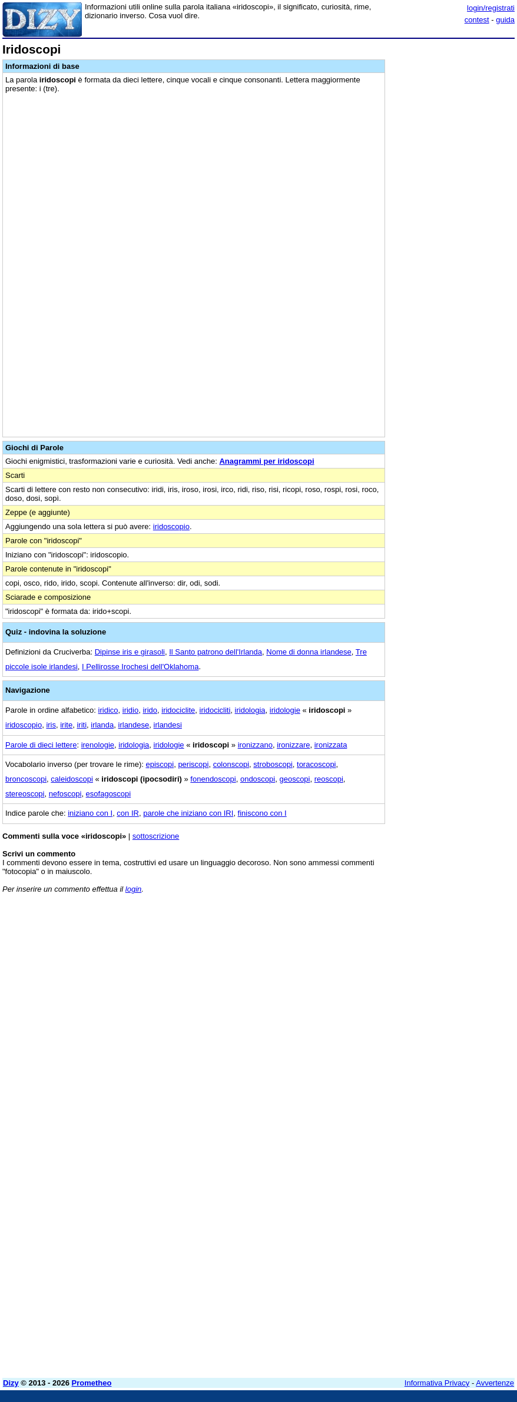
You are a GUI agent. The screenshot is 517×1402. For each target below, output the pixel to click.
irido (149, 710)
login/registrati (491, 8)
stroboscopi (272, 764)
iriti (82, 724)
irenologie (97, 744)
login (133, 889)
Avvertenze (495, 1382)
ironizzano (255, 744)
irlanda (102, 724)
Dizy (11, 1382)
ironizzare (293, 744)
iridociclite (178, 710)
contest (477, 19)
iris (51, 724)
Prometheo (92, 1382)
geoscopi (294, 779)
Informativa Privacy (437, 1382)
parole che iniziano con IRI (188, 813)
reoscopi (328, 779)
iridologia (250, 710)
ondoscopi (257, 779)
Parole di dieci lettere (41, 744)
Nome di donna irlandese (309, 651)
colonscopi (231, 764)
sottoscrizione (155, 836)
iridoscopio (171, 526)
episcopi (159, 764)
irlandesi (168, 724)
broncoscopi (26, 779)
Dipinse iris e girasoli (130, 651)
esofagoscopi (108, 793)
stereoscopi (24, 793)
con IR (128, 813)
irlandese (134, 724)
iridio (130, 710)
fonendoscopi (213, 779)
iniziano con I (90, 813)
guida (505, 19)
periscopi (193, 764)
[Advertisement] (426, 975)
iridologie (285, 710)
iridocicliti (215, 710)
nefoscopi (65, 793)
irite (66, 724)
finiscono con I (262, 813)
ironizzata (330, 744)
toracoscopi (316, 764)
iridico (108, 710)
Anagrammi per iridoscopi (266, 461)
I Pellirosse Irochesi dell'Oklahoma (140, 666)
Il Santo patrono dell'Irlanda (215, 651)
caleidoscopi (72, 779)
